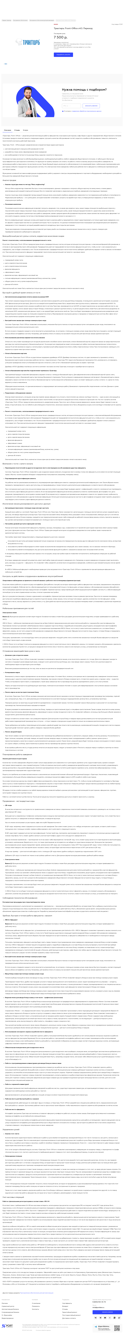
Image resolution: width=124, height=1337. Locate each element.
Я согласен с (81, 111)
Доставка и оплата (69, 1318)
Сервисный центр (8, 1306)
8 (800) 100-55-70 (99, 1302)
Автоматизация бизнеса (10, 1309)
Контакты (35, 1309)
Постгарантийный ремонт (71, 1315)
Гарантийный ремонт (69, 1312)
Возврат (65, 1306)
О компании (36, 1303)
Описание (7, 130)
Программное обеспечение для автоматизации (36, 1293)
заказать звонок (91, 106)
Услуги (25, 130)
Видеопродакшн (8, 1318)
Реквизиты (36, 1306)
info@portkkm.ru (98, 1307)
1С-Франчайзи (7, 1315)
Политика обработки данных (43, 1330)
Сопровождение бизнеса (10, 1312)
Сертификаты (67, 1303)
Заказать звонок (107, 1312)
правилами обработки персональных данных (86, 111)
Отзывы (17, 130)
